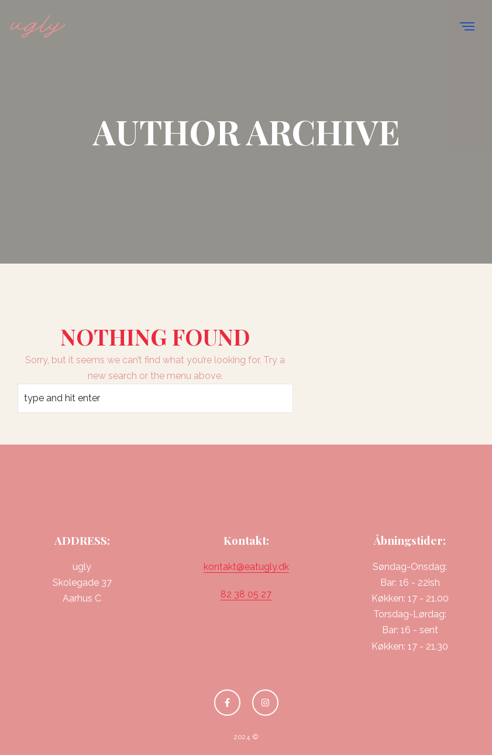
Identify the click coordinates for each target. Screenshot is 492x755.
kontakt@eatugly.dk (246, 566)
